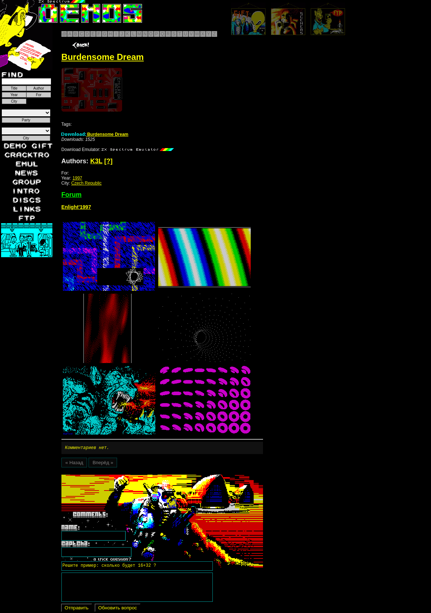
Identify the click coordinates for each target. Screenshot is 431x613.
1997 (77, 178)
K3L (96, 161)
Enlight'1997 (76, 207)
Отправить (77, 609)
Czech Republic (86, 183)
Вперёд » (102, 463)
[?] (108, 161)
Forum (71, 194)
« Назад (74, 463)
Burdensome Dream (94, 134)
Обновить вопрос (117, 609)
